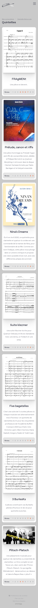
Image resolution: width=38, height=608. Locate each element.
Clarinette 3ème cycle (24, 19)
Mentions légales (19, 601)
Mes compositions (8, 19)
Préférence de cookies (18, 595)
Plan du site (19, 598)
